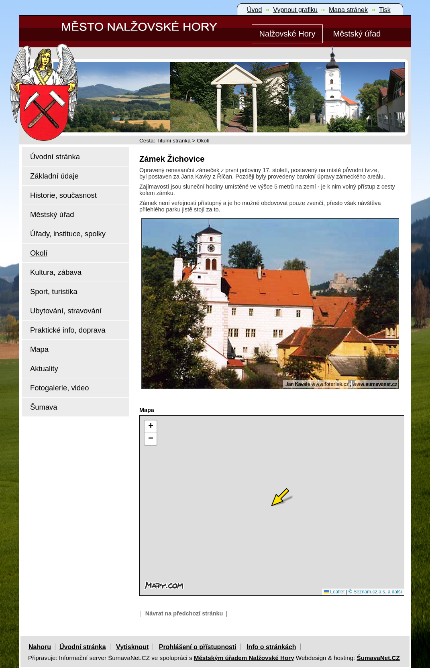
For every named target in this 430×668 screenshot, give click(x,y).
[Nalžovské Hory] (287, 33)
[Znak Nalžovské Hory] (67, 81)
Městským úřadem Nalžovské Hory (244, 657)
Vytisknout (132, 647)
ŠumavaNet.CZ (378, 657)
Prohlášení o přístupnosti (197, 647)
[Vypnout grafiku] (295, 10)
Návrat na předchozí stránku (184, 613)
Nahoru (40, 647)
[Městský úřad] (356, 33)
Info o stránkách (271, 647)
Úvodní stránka (82, 647)
